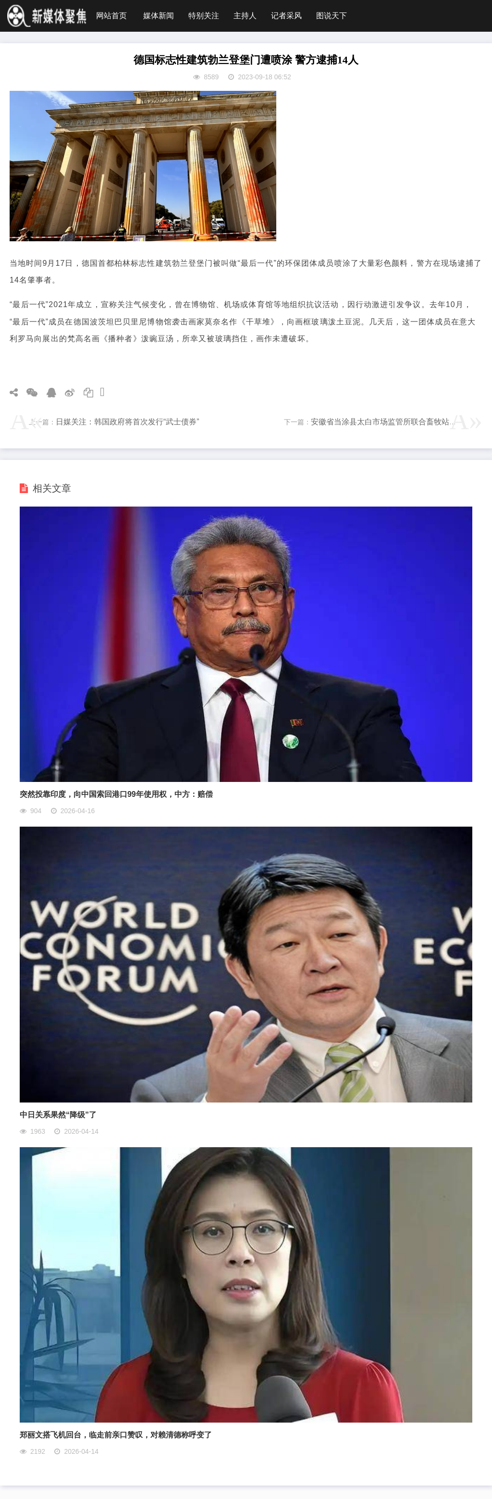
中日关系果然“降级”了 (58, 1115)
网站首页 (111, 16)
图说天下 (331, 16)
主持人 (245, 16)
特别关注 (203, 16)
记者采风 (286, 16)
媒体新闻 (158, 16)
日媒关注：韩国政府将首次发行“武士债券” (127, 422)
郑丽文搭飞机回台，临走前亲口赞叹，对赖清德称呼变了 (116, 1435)
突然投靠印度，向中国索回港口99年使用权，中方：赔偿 (116, 794)
